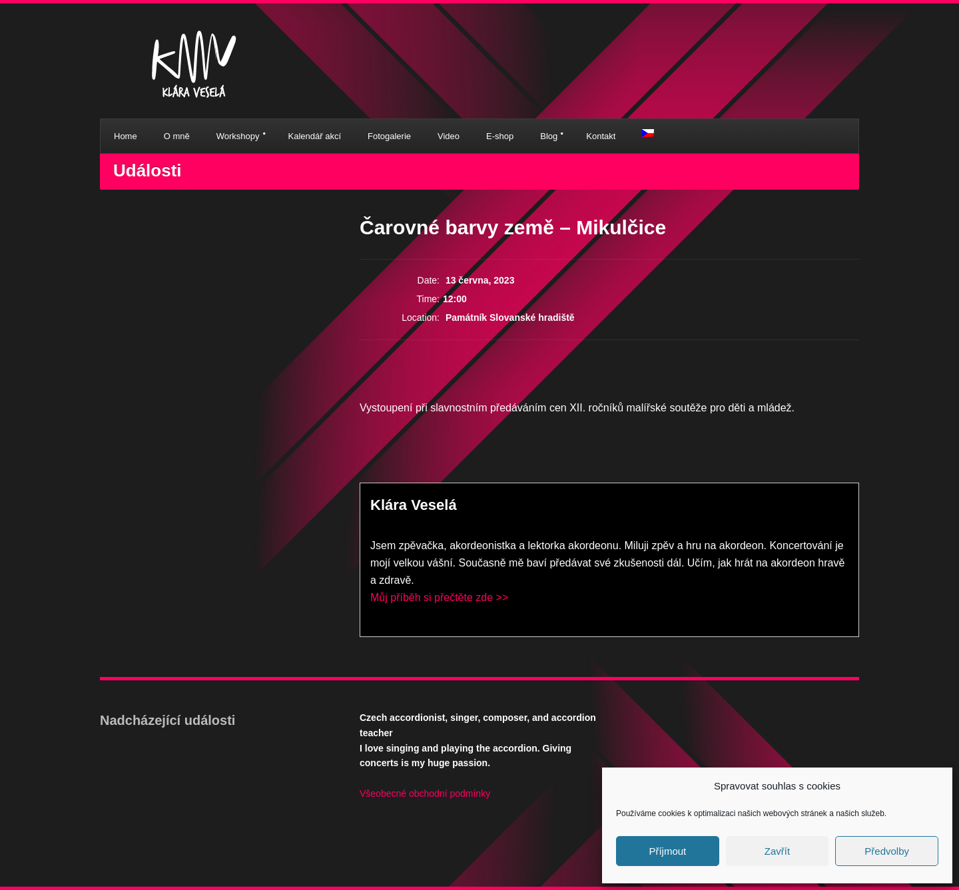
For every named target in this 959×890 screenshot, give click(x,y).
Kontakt (600, 136)
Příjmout (667, 851)
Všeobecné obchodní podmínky (425, 793)
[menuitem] (648, 133)
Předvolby (886, 851)
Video (449, 136)
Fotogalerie (389, 136)
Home (125, 136)
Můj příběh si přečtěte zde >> (439, 597)
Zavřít (777, 851)
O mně (177, 136)
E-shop (499, 136)
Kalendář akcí (315, 136)
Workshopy (238, 136)
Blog (548, 136)
